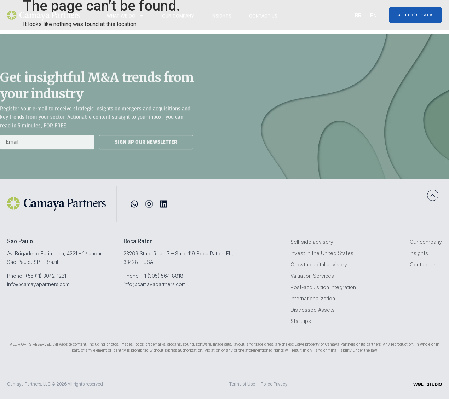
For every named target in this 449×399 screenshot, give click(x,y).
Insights (221, 19)
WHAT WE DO (125, 19)
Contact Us (263, 19)
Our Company (178, 19)
